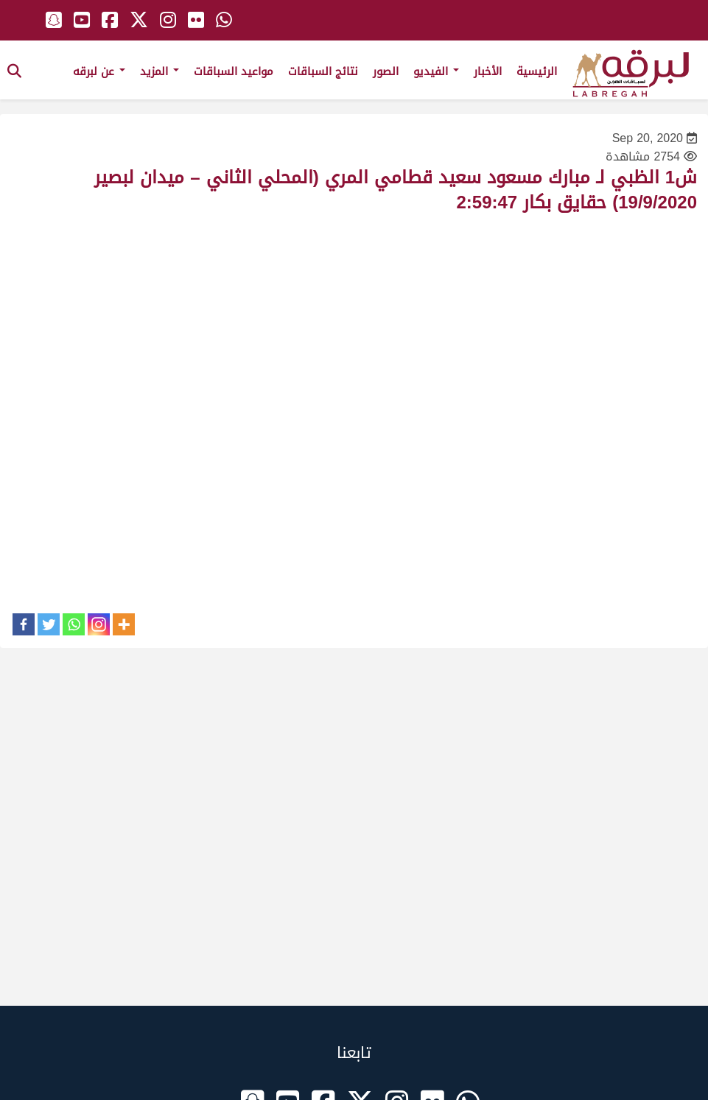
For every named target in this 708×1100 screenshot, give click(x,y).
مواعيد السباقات (233, 71)
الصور (386, 71)
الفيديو (436, 71)
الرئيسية (536, 71)
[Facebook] (24, 624)
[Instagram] (99, 624)
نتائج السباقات (323, 71)
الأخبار (488, 71)
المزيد (159, 71)
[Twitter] (49, 624)
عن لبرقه (99, 71)
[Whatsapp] (74, 624)
